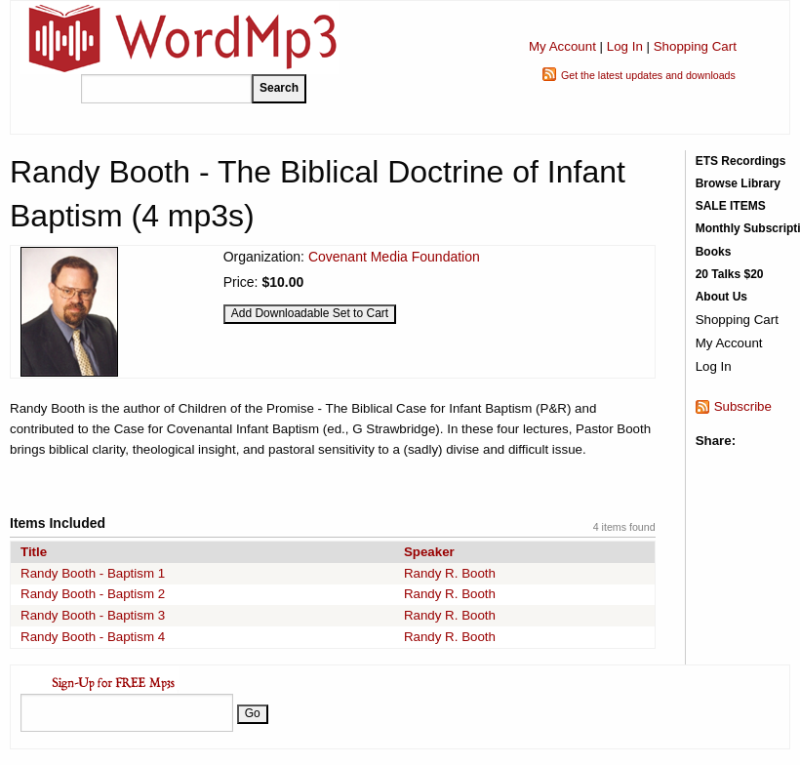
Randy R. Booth (450, 573)
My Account (562, 46)
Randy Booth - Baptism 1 (92, 573)
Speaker (429, 551)
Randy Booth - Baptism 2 (92, 593)
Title (33, 551)
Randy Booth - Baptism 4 (92, 636)
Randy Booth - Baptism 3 (92, 615)
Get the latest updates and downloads (648, 75)
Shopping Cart (695, 46)
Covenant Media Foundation (394, 256)
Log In (625, 46)
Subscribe (743, 406)
